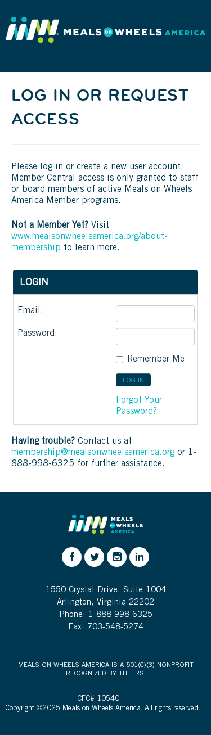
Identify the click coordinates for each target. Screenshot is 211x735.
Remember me (156, 359)
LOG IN (133, 380)
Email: (30, 310)
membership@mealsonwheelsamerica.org (92, 452)
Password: (37, 333)
